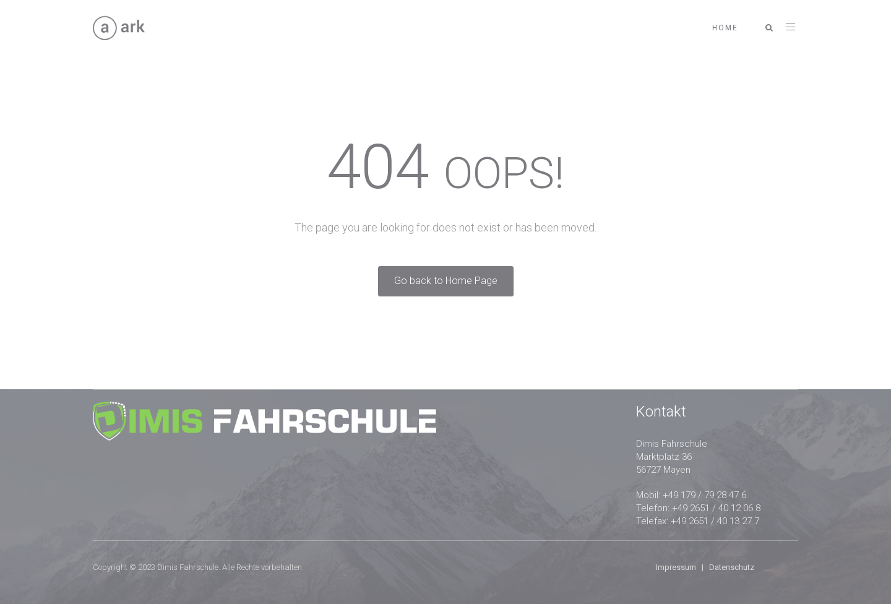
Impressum (676, 567)
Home (725, 28)
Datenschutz (731, 567)
